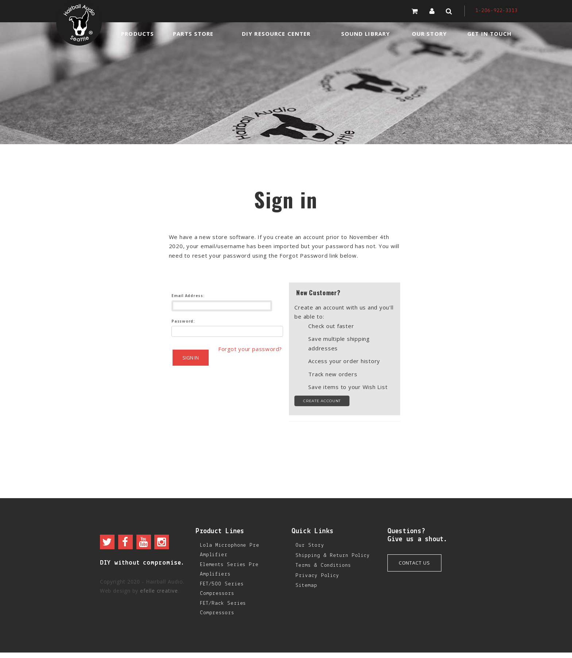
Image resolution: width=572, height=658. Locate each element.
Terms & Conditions (323, 565)
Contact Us (414, 562)
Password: (183, 321)
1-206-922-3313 (496, 11)
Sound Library (365, 33)
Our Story (429, 33)
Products (137, 33)
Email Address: (188, 295)
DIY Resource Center (276, 33)
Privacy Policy (317, 575)
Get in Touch (489, 33)
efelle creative (159, 590)
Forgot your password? (228, 371)
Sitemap (306, 585)
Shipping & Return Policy (332, 555)
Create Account (322, 401)
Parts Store (193, 33)
